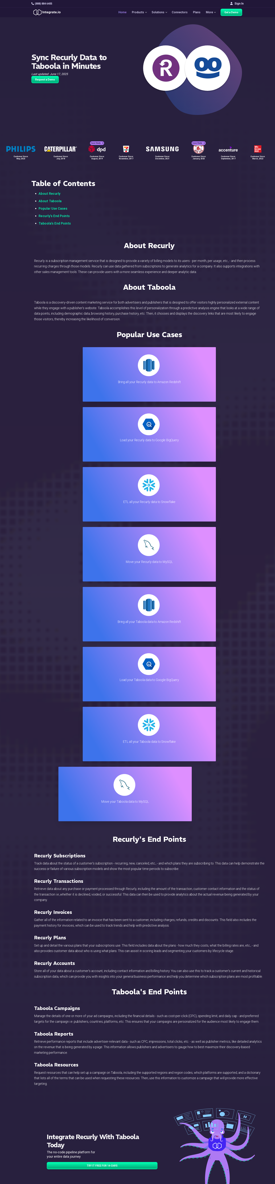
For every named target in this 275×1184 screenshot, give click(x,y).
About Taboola (50, 201)
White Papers (232, 1123)
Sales (83, 1143)
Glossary (155, 1162)
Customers (231, 1118)
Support (84, 1148)
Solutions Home (89, 1118)
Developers (86, 1153)
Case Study (97, 140)
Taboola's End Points (55, 223)
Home (120, 13)
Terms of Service (234, 1180)
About (227, 1133)
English (228, 1156)
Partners (229, 1138)
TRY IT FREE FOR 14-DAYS (102, 806)
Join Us (228, 1143)
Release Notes (88, 1157)
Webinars (230, 1128)
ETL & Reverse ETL (91, 1123)
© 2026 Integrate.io (42, 1180)
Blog (153, 1118)
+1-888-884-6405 (46, 1139)
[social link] (33, 1147)
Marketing (85, 1138)
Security (155, 1148)
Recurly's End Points (54, 216)
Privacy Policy (159, 1157)
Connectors (180, 13)
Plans (197, 13)
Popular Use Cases (53, 208)
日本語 (228, 1161)
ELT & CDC (86, 1128)
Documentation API (162, 1143)
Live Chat (156, 1123)
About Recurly (49, 193)
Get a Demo (233, 13)
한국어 (228, 1166)
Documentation (159, 1138)
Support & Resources (163, 1128)
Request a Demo (45, 79)
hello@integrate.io (46, 1128)
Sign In (237, 3)
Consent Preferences (163, 1167)
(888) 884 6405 (41, 3)
